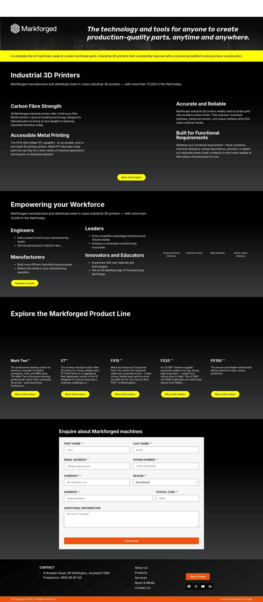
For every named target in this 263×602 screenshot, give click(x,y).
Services (141, 577)
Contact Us (143, 588)
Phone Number (144, 459)
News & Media (145, 583)
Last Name (141, 443)
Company (71, 476)
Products (141, 572)
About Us (141, 567)
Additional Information (82, 508)
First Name (72, 443)
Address (70, 492)
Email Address (75, 459)
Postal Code (166, 492)
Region (138, 476)
